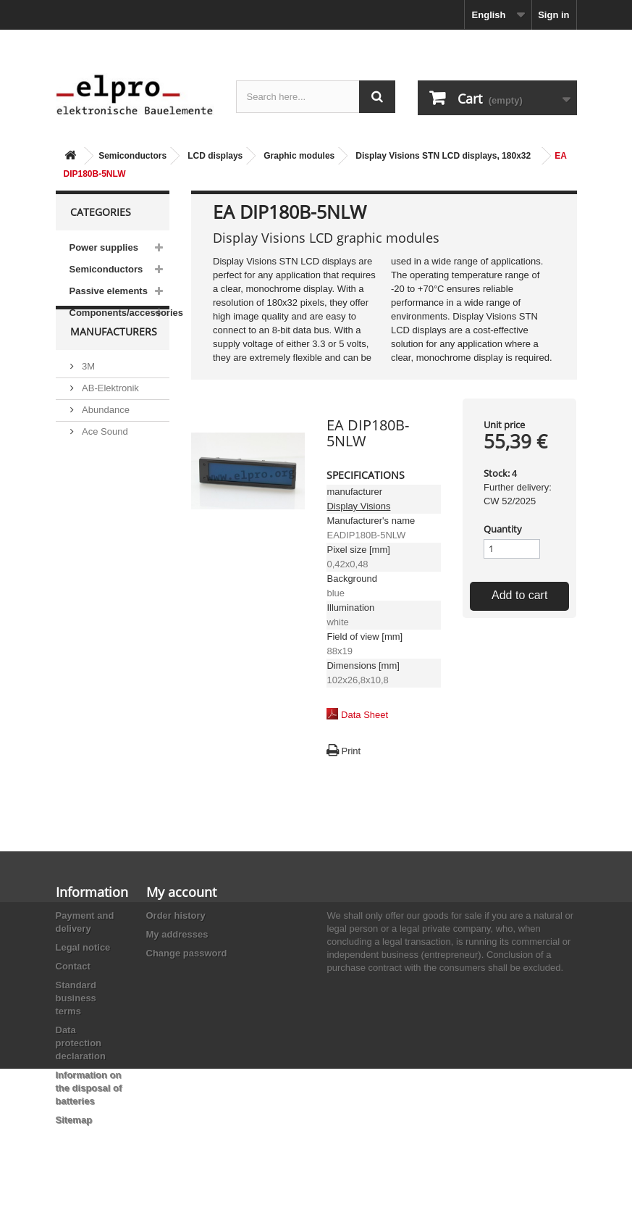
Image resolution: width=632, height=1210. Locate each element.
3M (88, 395)
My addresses (177, 934)
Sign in (553, 14)
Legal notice (83, 947)
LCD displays (215, 156)
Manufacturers (113, 366)
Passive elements (108, 290)
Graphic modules (299, 156)
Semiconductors (132, 156)
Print (351, 751)
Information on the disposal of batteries (89, 1087)
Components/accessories (119, 312)
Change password (186, 953)
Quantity (503, 528)
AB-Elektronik (109, 417)
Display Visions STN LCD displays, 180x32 (443, 156)
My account (181, 892)
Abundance (105, 438)
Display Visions (358, 506)
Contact (73, 966)
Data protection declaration (81, 1043)
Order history (176, 915)
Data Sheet (364, 714)
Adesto (95, 517)
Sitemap (74, 1119)
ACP (90, 495)
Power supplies (103, 247)
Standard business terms (76, 998)
